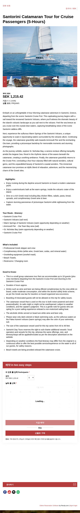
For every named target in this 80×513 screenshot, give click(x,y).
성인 (16, 377)
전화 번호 (6, 6)
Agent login (73, 505)
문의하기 (10, 485)
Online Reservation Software (49, 505)
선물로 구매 (40, 433)
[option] (12, 81)
